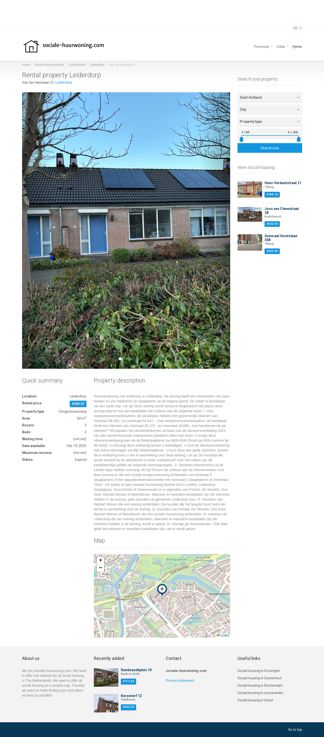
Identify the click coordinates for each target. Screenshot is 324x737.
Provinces (261, 46)
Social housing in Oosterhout (260, 678)
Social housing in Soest (255, 700)
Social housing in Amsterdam (260, 685)
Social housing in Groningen (259, 671)
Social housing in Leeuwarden (260, 693)
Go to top (295, 730)
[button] (37, 230)
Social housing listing (49, 65)
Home (297, 46)
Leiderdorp (97, 65)
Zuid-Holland (76, 65)
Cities (281, 46)
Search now (270, 148)
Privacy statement (180, 680)
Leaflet (223, 635)
